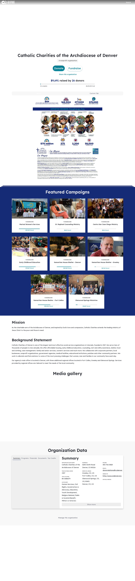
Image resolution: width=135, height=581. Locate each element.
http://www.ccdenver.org (112, 478)
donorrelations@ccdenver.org (114, 473)
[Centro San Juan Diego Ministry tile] (105, 216)
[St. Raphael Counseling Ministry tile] (67, 216)
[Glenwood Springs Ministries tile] (86, 292)
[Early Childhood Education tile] (29, 254)
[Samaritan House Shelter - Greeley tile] (105, 254)
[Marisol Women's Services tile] (29, 216)
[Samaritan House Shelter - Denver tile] (67, 254)
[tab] (38, 93)
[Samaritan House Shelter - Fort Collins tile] (48, 292)
